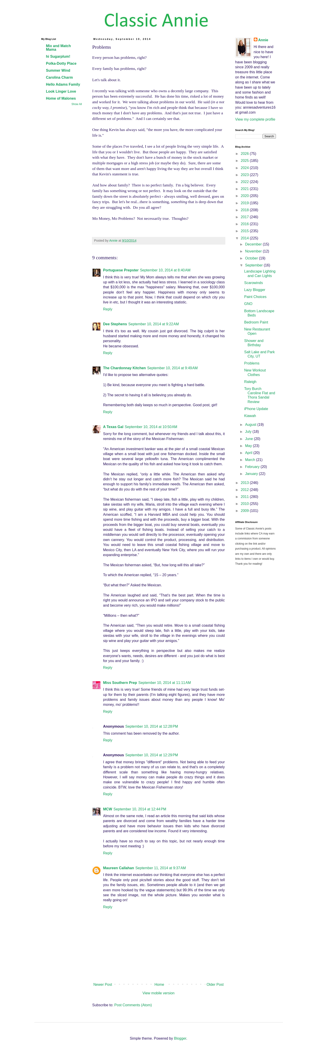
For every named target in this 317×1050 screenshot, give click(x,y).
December (254, 244)
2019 (245, 203)
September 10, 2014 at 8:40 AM (165, 270)
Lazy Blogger (254, 290)
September (254, 265)
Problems (251, 363)
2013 (245, 483)
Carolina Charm (59, 77)
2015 (245, 231)
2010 (245, 504)
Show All (76, 104)
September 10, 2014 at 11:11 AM (164, 683)
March (250, 460)
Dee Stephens (115, 324)
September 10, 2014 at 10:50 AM (151, 427)
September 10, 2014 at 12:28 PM (151, 726)
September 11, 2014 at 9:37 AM (160, 868)
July (248, 431)
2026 (245, 154)
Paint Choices (255, 297)
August (251, 424)
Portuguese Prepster (121, 270)
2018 (245, 210)
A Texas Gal (113, 427)
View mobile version (158, 993)
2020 (245, 196)
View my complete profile (255, 119)
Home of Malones (61, 98)
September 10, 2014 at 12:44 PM (139, 809)
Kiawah (250, 416)
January (252, 474)
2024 (245, 168)
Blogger (180, 1038)
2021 (245, 189)
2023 (245, 175)
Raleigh (250, 382)
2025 (245, 161)
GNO (248, 304)
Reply (107, 309)
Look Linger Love (61, 91)
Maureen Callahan (118, 868)
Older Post (215, 984)
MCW (107, 809)
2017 (245, 217)
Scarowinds (253, 283)
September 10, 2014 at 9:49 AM (172, 368)
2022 (245, 182)
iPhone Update (256, 409)
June (249, 439)
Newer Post (102, 984)
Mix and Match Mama (58, 47)
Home (159, 984)
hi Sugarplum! (58, 56)
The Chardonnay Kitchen (124, 368)
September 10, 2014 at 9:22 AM (153, 324)
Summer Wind (58, 70)
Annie (263, 40)
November (254, 251)
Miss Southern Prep (120, 683)
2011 (245, 497)
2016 (245, 224)
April (249, 453)
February (252, 467)
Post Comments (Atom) (133, 1005)
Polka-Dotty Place (61, 63)
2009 (245, 511)
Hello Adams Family (63, 84)
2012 (245, 490)
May (249, 446)
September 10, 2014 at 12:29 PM (151, 755)
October (252, 258)
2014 (245, 238)
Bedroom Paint (256, 322)
